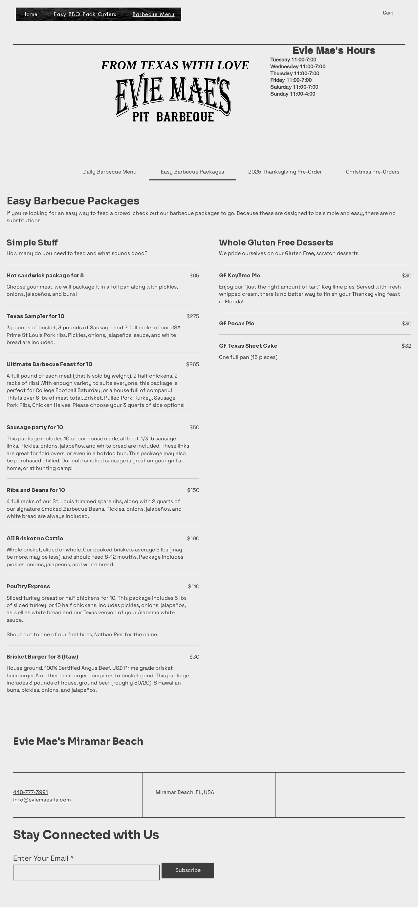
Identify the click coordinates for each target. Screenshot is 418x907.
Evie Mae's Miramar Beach (78, 741)
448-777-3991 (30, 792)
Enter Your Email (40, 858)
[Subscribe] (188, 870)
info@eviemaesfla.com (42, 799)
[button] (392, 13)
